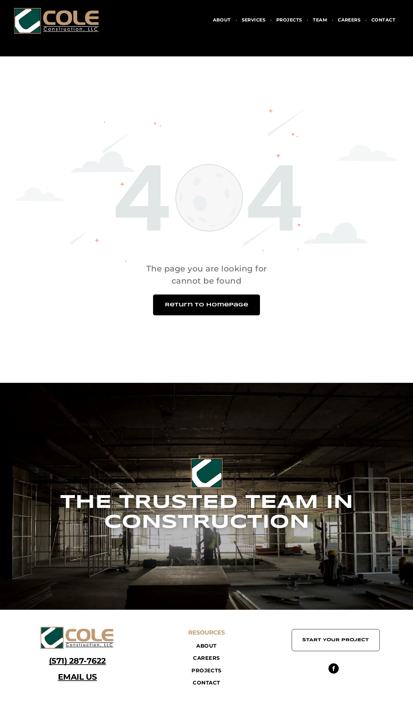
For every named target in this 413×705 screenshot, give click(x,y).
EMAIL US (77, 677)
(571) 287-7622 (77, 661)
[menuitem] (222, 20)
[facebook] (333, 669)
